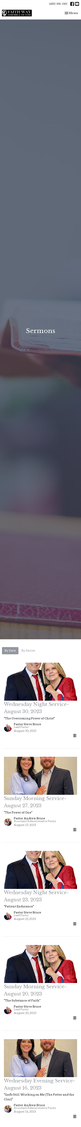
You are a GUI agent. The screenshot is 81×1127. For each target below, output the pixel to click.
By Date (10, 650)
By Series (28, 650)
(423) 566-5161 (58, 3)
